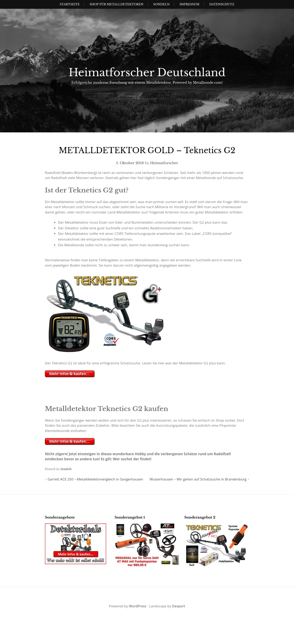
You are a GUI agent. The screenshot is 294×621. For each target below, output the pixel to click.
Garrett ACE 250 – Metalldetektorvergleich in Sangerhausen (95, 479)
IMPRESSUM (189, 4)
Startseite (70, 4)
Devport (178, 606)
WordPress (137, 606)
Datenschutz (221, 4)
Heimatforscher (164, 163)
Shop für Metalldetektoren (117, 4)
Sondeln (66, 469)
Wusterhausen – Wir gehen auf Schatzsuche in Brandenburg (198, 479)
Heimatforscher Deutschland (147, 72)
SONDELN (161, 4)
